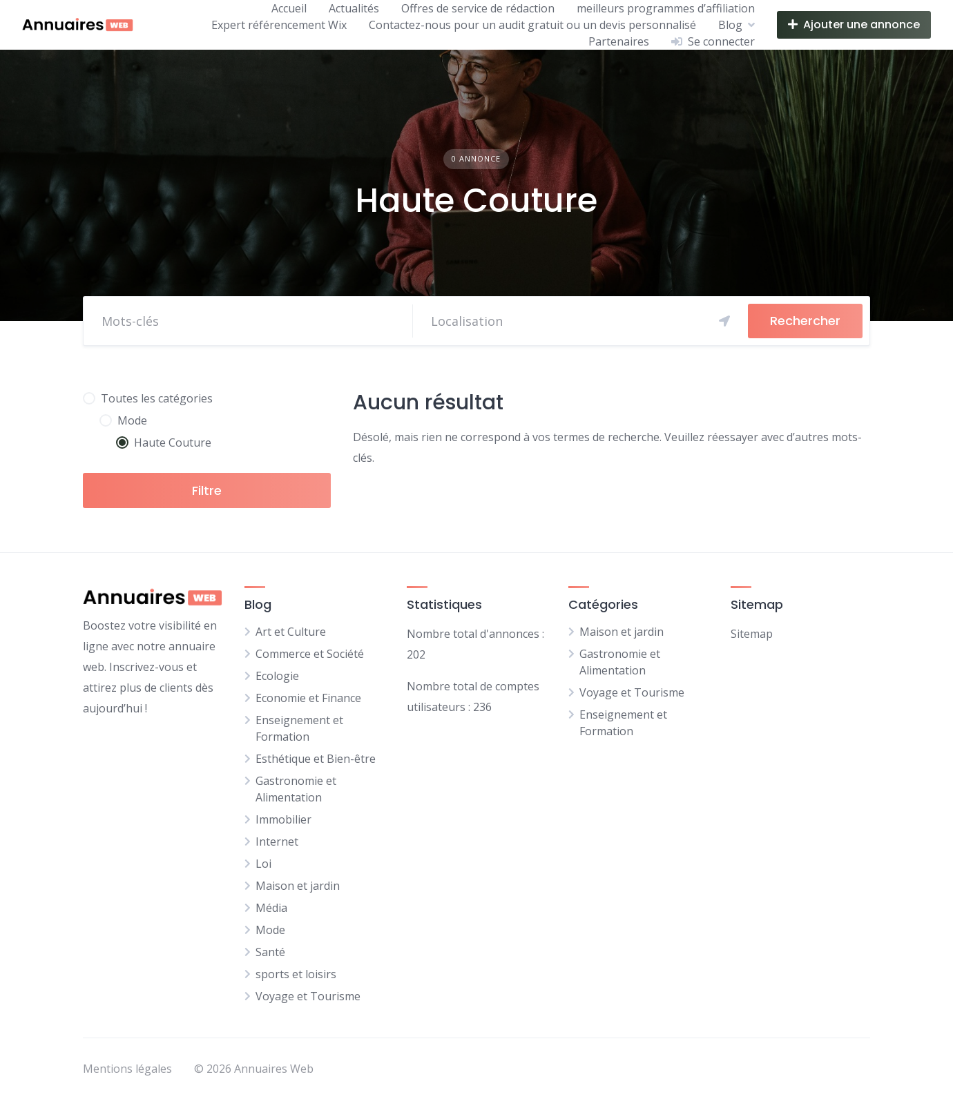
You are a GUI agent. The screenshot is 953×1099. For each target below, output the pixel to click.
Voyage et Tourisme (308, 996)
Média (271, 907)
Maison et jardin (298, 885)
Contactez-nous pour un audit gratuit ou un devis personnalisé (532, 24)
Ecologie (277, 675)
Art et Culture (291, 631)
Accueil (289, 8)
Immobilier (283, 819)
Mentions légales (127, 1068)
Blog (730, 24)
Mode (270, 929)
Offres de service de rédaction (478, 8)
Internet (277, 841)
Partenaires (618, 41)
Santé (270, 952)
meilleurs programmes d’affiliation (666, 8)
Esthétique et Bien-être (316, 758)
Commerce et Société (310, 653)
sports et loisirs (296, 974)
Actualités (354, 8)
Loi (263, 863)
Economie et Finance (308, 698)
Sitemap (752, 633)
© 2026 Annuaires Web (254, 1068)
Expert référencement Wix (279, 24)
